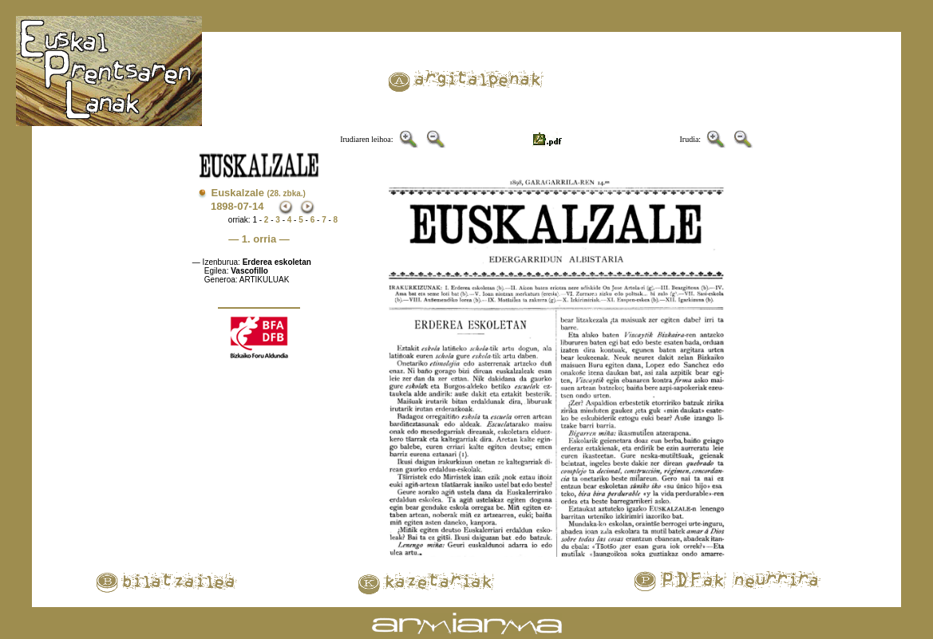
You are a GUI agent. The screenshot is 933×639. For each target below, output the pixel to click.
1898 (222, 206)
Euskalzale (258, 193)
